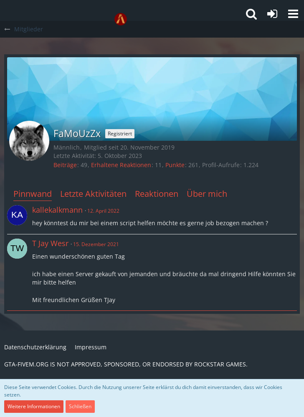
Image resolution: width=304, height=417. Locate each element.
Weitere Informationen (34, 406)
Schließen (80, 406)
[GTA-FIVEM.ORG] (121, 19)
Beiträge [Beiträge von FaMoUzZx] (65, 165)
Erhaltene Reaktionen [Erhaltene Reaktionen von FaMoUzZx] (121, 165)
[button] (293, 13)
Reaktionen (156, 193)
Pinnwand (32, 193)
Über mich (207, 193)
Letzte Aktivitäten (93, 193)
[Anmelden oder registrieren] (272, 13)
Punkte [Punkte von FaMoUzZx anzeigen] (175, 165)
